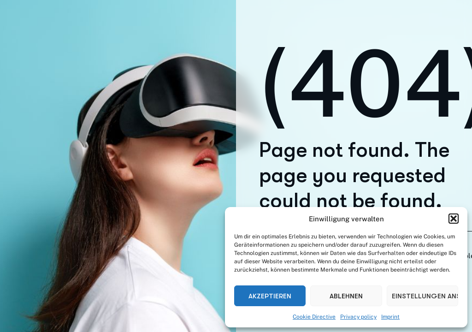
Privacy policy (358, 317)
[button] (453, 218)
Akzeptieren (269, 296)
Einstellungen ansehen (425, 296)
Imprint (390, 317)
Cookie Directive (314, 317)
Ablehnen (346, 296)
